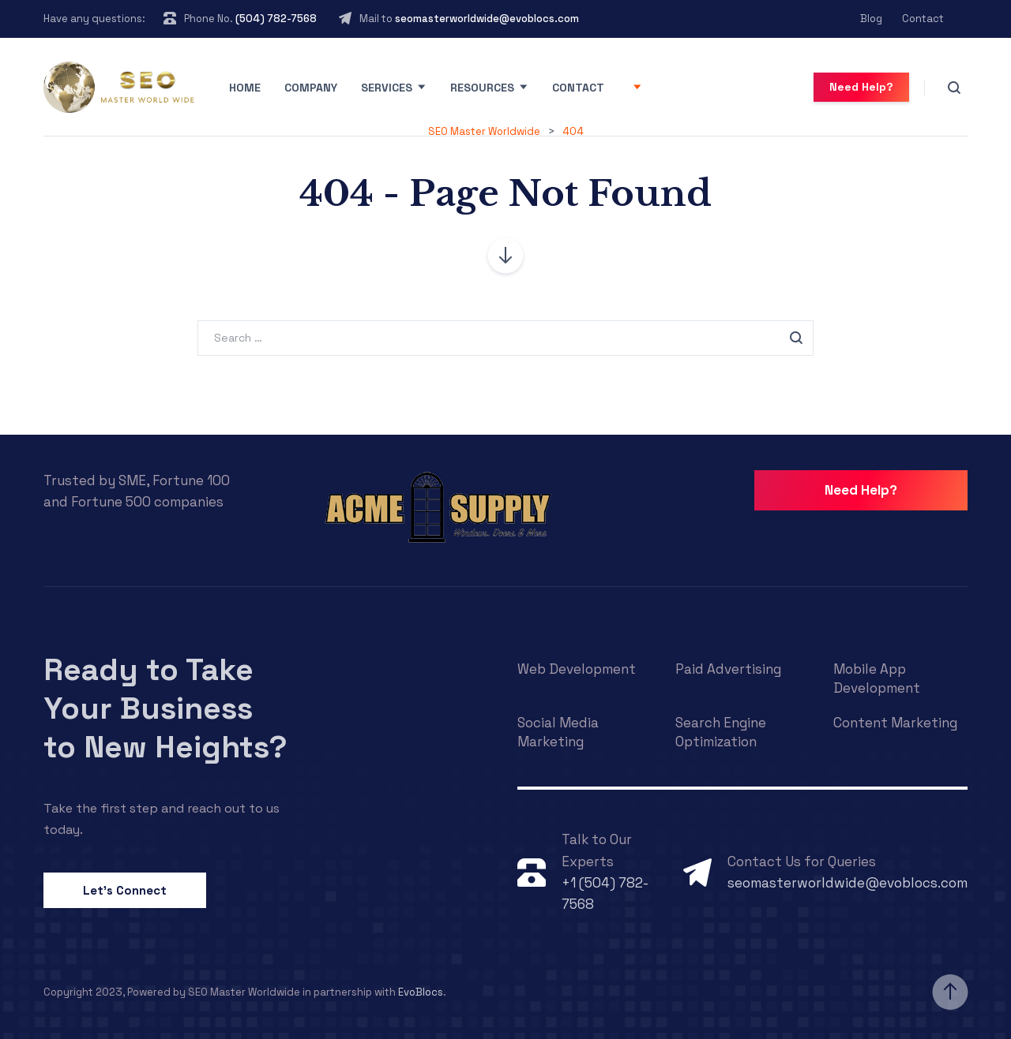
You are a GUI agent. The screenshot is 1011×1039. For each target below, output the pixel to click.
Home (245, 87)
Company (310, 87)
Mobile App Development (876, 678)
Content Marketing (895, 722)
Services (386, 87)
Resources (482, 87)
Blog (871, 18)
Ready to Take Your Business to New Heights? (165, 708)
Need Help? (861, 87)
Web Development (576, 669)
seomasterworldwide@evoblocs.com (487, 18)
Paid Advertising (728, 669)
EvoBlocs (420, 992)
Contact (923, 18)
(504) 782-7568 (276, 18)
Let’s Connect (125, 890)
